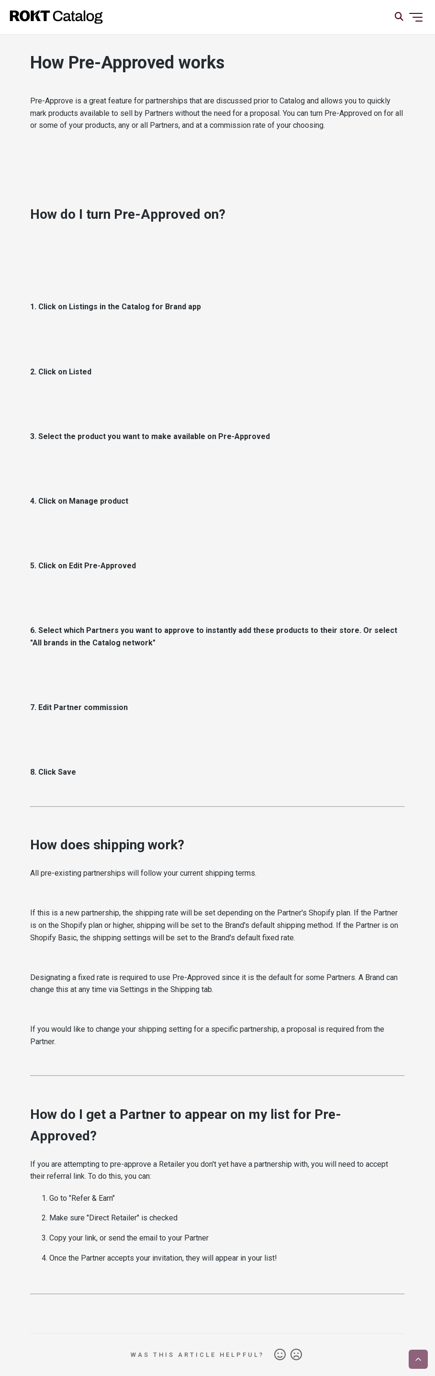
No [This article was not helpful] (296, 1355)
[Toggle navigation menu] (415, 17)
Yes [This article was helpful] (280, 1355)
